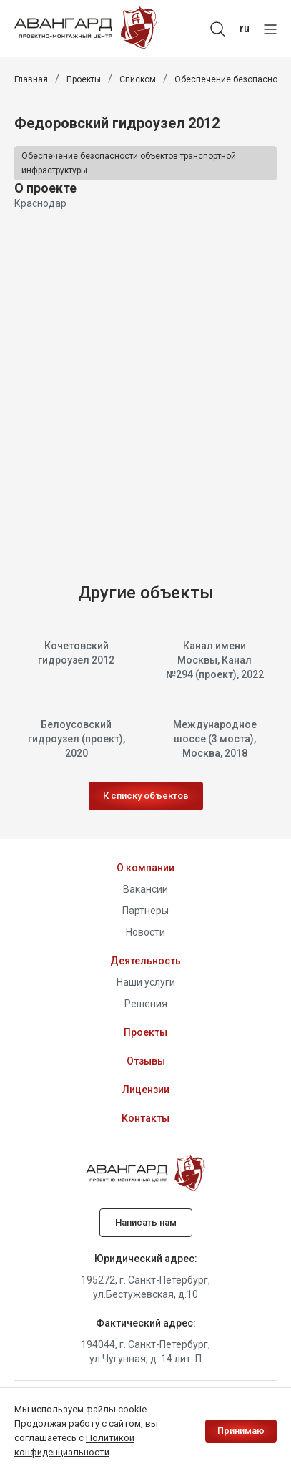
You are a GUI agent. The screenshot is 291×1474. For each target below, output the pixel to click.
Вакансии (145, 889)
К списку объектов (146, 795)
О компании (145, 867)
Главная (31, 79)
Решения (145, 1003)
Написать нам (146, 1222)
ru (245, 28)
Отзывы (146, 1061)
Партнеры (145, 910)
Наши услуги (146, 982)
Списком (137, 79)
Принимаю (241, 1430)
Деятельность (145, 960)
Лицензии (145, 1089)
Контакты (145, 1118)
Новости (145, 932)
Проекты (83, 79)
